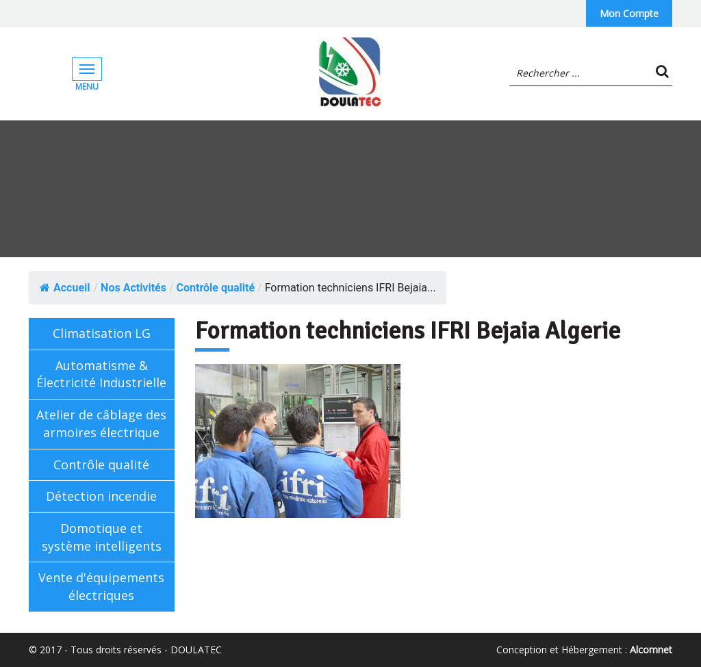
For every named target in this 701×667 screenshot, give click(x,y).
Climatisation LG (102, 333)
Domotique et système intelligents (102, 537)
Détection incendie (101, 496)
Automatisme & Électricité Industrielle (101, 374)
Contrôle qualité (101, 464)
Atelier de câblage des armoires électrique (101, 423)
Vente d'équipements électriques (101, 586)
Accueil (65, 287)
